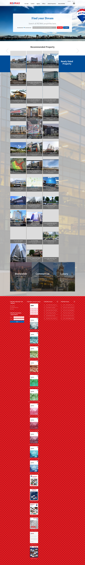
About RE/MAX (61, 3)
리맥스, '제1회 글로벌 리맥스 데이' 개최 (68, 305)
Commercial (28, 27)
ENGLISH (73, 1)
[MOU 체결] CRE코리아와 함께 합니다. (51, 310)
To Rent (32, 3)
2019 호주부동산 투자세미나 (50, 313)
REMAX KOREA (15, 3)
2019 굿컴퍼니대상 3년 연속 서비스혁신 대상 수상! (51, 305)
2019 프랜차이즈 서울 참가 (49, 307)
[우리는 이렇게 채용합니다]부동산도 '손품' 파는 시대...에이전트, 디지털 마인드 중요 (68, 318)
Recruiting (12, 309)
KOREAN (69, 1)
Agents (38, 3)
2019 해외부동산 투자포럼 (49, 315)
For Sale (26, 3)
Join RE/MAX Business (14, 307)
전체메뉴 (74, 3)
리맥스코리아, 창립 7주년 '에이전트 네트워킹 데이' (68, 315)
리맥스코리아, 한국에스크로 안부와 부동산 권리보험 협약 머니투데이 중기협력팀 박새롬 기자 (68, 313)
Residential (20, 27)
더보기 (57, 301)
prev (7, 51)
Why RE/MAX (12, 306)
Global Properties (52, 3)
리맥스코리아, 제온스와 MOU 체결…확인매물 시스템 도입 (68, 307)
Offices (43, 3)
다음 (78, 51)
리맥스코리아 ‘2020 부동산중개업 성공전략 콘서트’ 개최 (68, 310)
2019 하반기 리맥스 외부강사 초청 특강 (51, 318)
